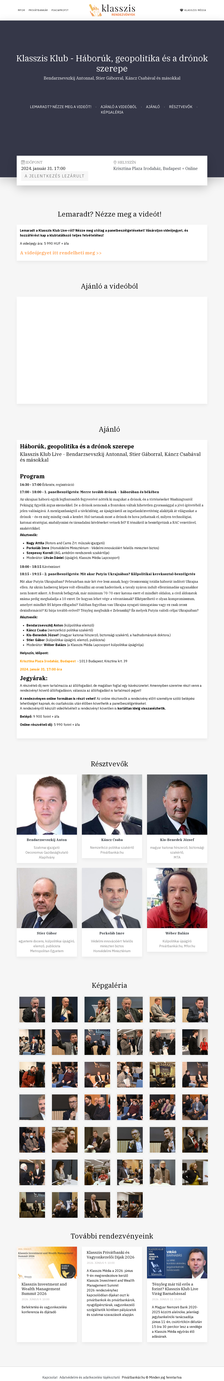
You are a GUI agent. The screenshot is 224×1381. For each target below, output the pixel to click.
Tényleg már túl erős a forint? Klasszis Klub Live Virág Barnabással (175, 1288)
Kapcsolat (43, 1377)
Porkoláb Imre (111, 933)
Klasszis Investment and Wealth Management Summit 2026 (44, 1288)
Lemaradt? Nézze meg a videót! (60, 106)
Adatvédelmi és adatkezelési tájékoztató (89, 1377)
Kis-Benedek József (177, 840)
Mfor (21, 10)
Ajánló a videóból (119, 106)
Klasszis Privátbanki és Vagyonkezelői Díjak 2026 (111, 1254)
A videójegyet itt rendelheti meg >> (67, 252)
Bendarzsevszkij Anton (47, 840)
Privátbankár (44, 10)
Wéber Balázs (177, 933)
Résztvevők (180, 106)
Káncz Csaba (112, 840)
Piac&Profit (74, 10)
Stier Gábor (47, 933)
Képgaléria (112, 112)
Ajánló (153, 106)
